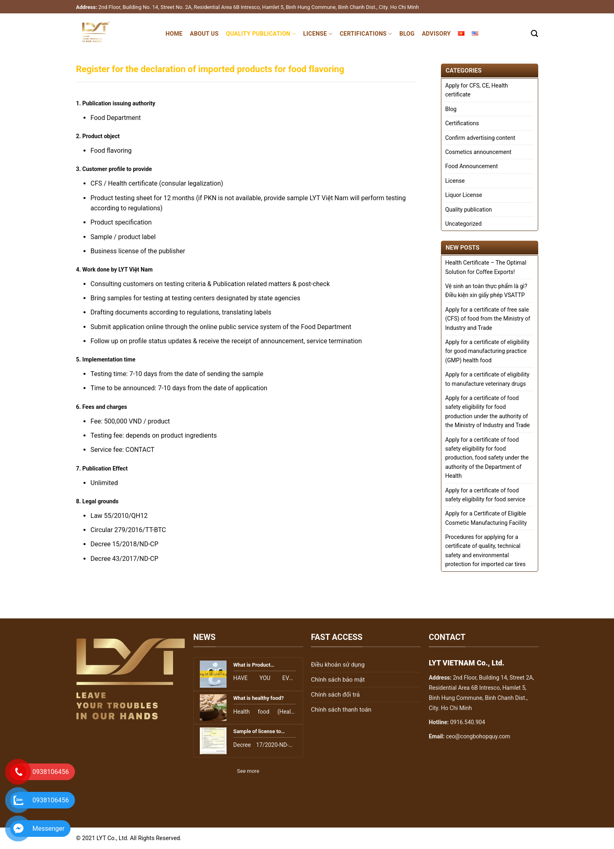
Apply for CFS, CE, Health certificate (476, 90)
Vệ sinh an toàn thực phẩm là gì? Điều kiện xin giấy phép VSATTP (486, 290)
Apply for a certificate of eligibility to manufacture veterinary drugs (487, 379)
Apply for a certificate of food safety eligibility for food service (485, 495)
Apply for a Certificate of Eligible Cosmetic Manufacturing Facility (486, 518)
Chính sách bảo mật (338, 679)
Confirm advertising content (480, 138)
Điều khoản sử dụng (337, 664)
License (317, 34)
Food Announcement (471, 166)
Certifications (366, 34)
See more (248, 771)
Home (174, 33)
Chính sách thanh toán (341, 709)
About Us (204, 33)
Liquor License (463, 195)
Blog (406, 33)
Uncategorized (463, 223)
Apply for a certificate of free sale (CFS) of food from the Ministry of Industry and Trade (488, 318)
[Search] (534, 34)
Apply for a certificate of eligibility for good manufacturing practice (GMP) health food (487, 351)
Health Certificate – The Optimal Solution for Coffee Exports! (485, 267)
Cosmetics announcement (478, 152)
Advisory (436, 33)
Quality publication (261, 34)
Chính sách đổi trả (335, 694)
